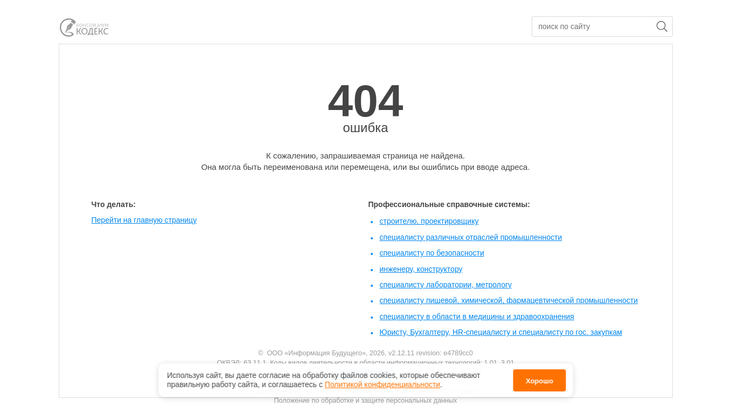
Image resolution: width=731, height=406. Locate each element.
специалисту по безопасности (432, 253)
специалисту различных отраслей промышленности (471, 237)
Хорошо (539, 380)
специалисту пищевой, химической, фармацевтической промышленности (509, 300)
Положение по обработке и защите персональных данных (365, 400)
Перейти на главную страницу (144, 220)
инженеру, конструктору (421, 269)
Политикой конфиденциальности (382, 383)
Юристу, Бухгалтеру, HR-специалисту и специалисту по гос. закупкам (501, 332)
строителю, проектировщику (429, 221)
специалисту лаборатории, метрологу (446, 284)
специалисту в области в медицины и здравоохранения (477, 316)
